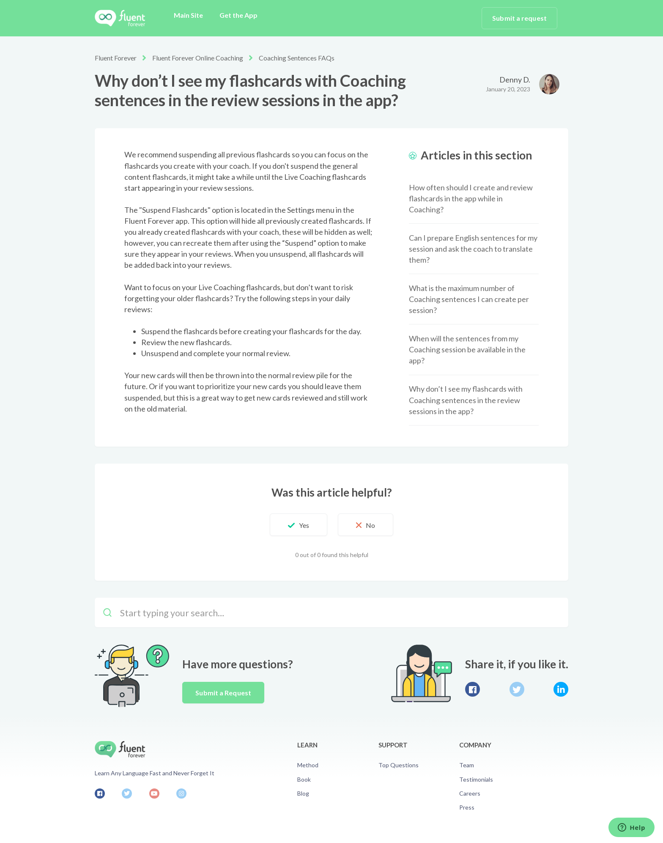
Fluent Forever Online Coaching (197, 58)
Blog (303, 793)
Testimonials (476, 779)
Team (466, 765)
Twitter (517, 689)
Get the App (238, 15)
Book (304, 779)
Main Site (188, 15)
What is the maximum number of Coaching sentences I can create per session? (469, 299)
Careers (469, 793)
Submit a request (519, 18)
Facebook (472, 689)
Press (466, 807)
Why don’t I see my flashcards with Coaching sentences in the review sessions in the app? (466, 399)
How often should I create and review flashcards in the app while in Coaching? (471, 198)
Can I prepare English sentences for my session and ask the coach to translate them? (473, 248)
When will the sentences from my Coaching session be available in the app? (467, 349)
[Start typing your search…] (331, 612)
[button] (298, 524)
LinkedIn (560, 689)
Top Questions (398, 765)
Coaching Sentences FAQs (296, 58)
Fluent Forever (116, 58)
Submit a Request (223, 693)
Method (307, 765)
